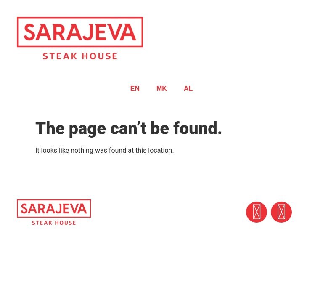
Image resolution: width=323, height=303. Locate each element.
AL (188, 88)
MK (161, 88)
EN (135, 88)
